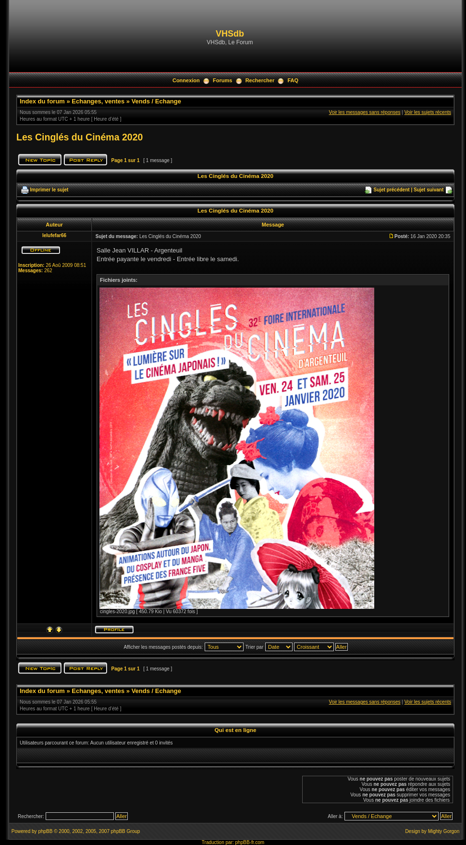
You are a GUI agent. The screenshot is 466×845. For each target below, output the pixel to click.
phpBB (45, 831)
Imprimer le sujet (49, 189)
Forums (222, 80)
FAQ (292, 80)
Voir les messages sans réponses (365, 112)
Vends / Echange (156, 101)
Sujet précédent (392, 189)
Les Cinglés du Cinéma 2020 (79, 137)
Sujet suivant (428, 189)
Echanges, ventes (98, 101)
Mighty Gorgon (444, 831)
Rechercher (260, 80)
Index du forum (42, 101)
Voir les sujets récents (428, 112)
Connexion (186, 80)
